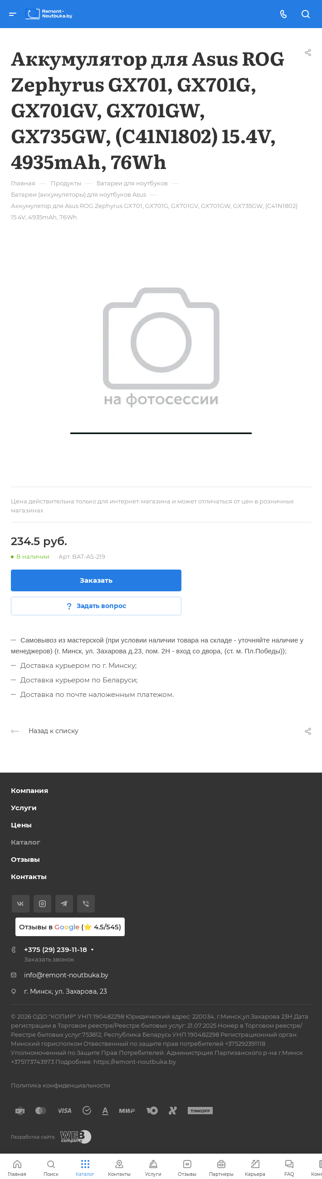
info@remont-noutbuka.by (66, 975)
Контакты (29, 876)
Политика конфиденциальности (60, 1085)
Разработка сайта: (33, 1137)
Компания (29, 790)
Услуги (24, 807)
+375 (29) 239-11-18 (55, 949)
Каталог (25, 842)
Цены (21, 825)
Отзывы (25, 859)
